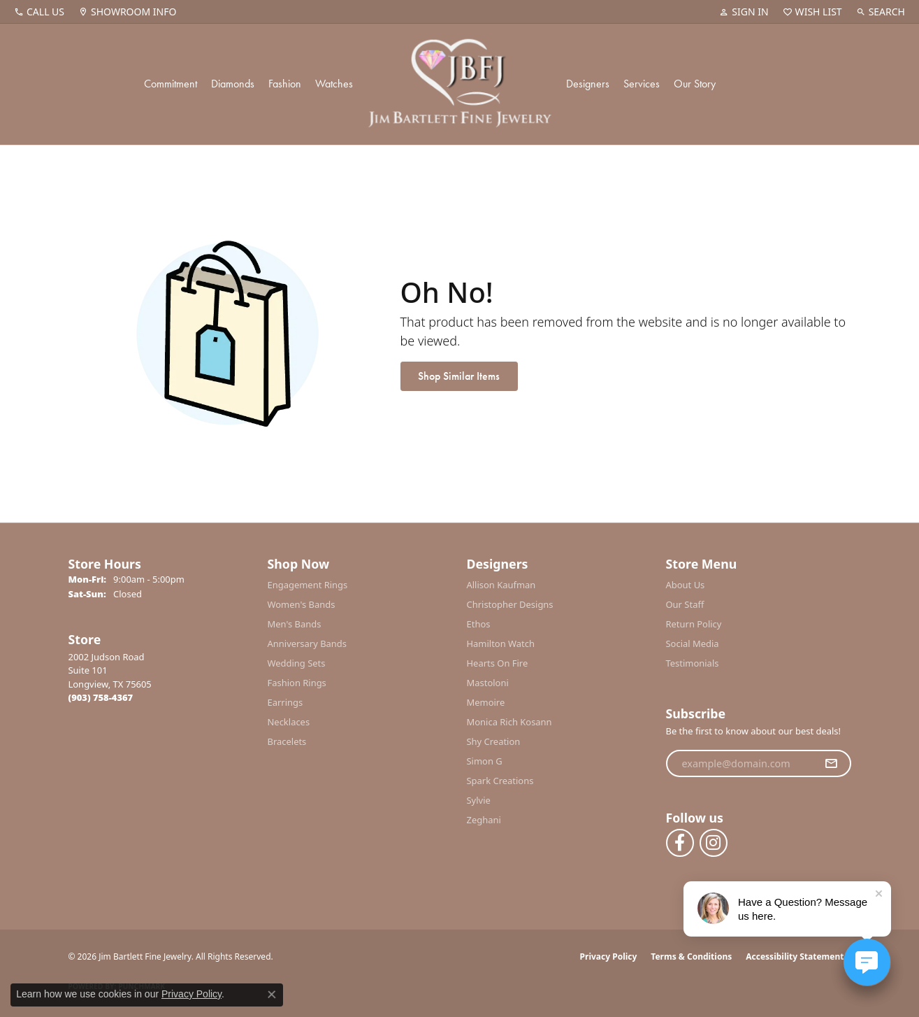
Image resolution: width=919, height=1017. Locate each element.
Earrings (285, 702)
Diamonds (232, 83)
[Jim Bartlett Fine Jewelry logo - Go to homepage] (459, 84)
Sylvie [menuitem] (479, 800)
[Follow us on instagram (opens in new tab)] (714, 843)
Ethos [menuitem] (479, 624)
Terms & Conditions (691, 956)
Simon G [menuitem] (484, 761)
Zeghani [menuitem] (484, 819)
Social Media (692, 643)
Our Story (695, 83)
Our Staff (685, 604)
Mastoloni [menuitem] (488, 682)
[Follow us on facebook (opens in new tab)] (680, 843)
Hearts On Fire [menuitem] (497, 663)
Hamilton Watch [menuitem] (501, 643)
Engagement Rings (308, 584)
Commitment (170, 83)
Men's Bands (294, 624)
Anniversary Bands (307, 643)
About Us (685, 584)
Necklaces (289, 722)
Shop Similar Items (459, 376)
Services (641, 83)
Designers (587, 83)
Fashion (284, 83)
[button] (743, 12)
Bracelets (287, 741)
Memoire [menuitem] (486, 702)
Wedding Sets (297, 663)
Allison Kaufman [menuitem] (501, 584)
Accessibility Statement (795, 956)
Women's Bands (301, 604)
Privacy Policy (608, 956)
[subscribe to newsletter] (831, 763)
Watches (334, 83)
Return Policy (694, 624)
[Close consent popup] (272, 994)
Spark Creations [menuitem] (500, 780)
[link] (39, 12)
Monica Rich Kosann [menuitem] (509, 722)
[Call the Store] (100, 697)
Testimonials (692, 663)
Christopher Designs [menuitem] (510, 604)
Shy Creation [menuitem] (494, 741)
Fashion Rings (297, 682)
